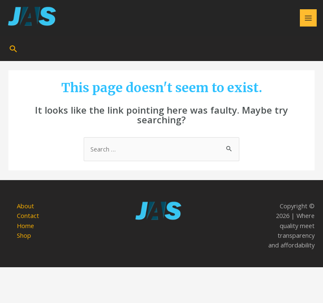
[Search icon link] (13, 48)
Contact (28, 215)
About (25, 206)
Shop (24, 235)
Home (25, 225)
